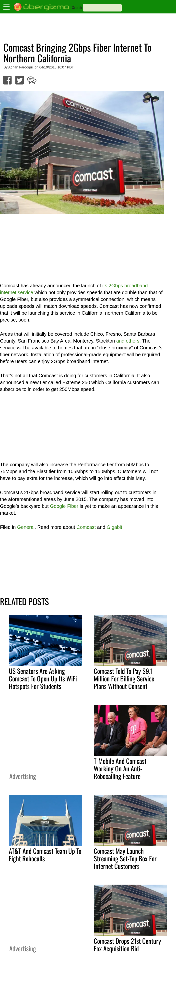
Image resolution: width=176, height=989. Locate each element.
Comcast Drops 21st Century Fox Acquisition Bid (127, 944)
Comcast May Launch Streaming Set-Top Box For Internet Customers (125, 858)
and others (128, 341)
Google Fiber (64, 506)
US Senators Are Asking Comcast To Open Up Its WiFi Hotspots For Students (43, 678)
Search (77, 7)
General (26, 527)
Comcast (86, 527)
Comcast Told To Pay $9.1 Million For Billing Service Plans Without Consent (124, 678)
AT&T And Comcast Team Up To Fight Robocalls (45, 854)
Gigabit (114, 527)
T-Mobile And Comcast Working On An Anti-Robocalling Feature (120, 768)
